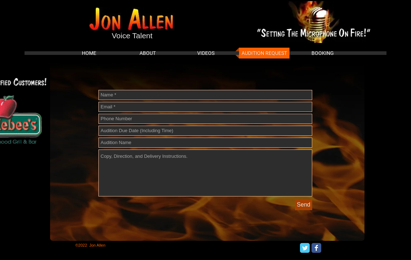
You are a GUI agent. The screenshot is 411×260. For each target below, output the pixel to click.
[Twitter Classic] (305, 248)
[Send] (303, 204)
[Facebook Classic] (316, 248)
